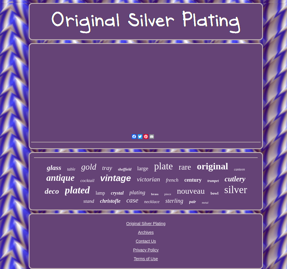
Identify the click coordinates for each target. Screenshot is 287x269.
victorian (148, 179)
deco (52, 191)
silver (235, 189)
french (172, 180)
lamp (100, 192)
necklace (151, 201)
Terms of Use (146, 258)
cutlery (235, 179)
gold (88, 166)
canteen (239, 169)
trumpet (213, 181)
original (212, 166)
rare (185, 167)
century (192, 180)
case (132, 200)
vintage (115, 178)
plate (163, 166)
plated (77, 190)
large (142, 168)
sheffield (124, 169)
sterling (174, 201)
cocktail (87, 180)
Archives (146, 232)
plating (137, 192)
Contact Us (146, 241)
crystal (117, 192)
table (71, 169)
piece (167, 194)
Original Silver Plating (145, 223)
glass (54, 167)
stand (88, 201)
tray (107, 167)
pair (192, 202)
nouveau (191, 190)
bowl (214, 193)
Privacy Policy (145, 250)
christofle (110, 201)
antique (60, 178)
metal (205, 202)
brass (154, 194)
